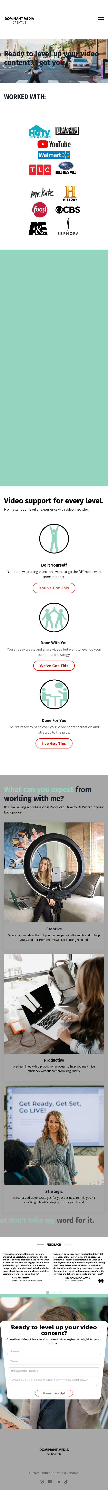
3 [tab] (61, 1292)
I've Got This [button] (54, 743)
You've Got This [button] (54, 587)
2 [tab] (54, 1292)
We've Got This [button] (54, 665)
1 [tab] (48, 1292)
